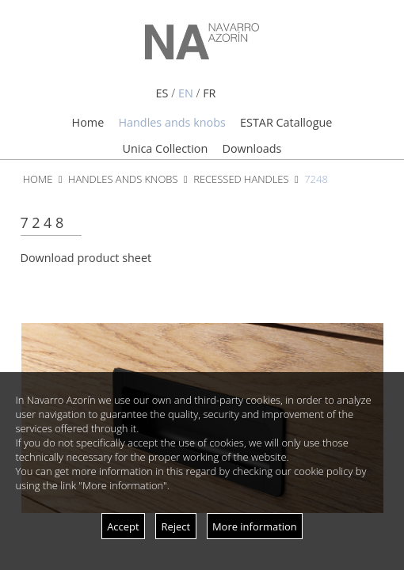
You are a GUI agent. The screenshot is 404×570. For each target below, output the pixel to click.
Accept (123, 526)
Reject (175, 526)
